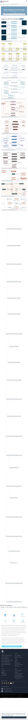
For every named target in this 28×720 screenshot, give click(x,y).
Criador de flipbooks (4, 657)
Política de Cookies (10, 715)
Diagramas (4, 4)
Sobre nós (3, 670)
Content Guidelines (18, 675)
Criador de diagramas (5, 658)
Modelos (8, 4)
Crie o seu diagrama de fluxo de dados (12, 646)
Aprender (16, 660)
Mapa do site (17, 666)
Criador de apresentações (5, 663)
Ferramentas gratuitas (19, 664)
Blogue (16, 661)
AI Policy (16, 672)
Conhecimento (17, 663)
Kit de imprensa (4, 673)
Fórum (16, 658)
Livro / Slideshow (18, 655)
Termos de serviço (18, 670)
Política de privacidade (19, 673)
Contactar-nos (3, 675)
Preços (2, 666)
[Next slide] (27, 607)
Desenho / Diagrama (18, 657)
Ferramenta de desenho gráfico (6, 660)
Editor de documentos (5, 661)
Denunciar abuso (18, 678)
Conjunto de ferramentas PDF (6, 655)
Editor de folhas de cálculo (6, 664)
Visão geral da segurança (19, 676)
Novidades (3, 672)
